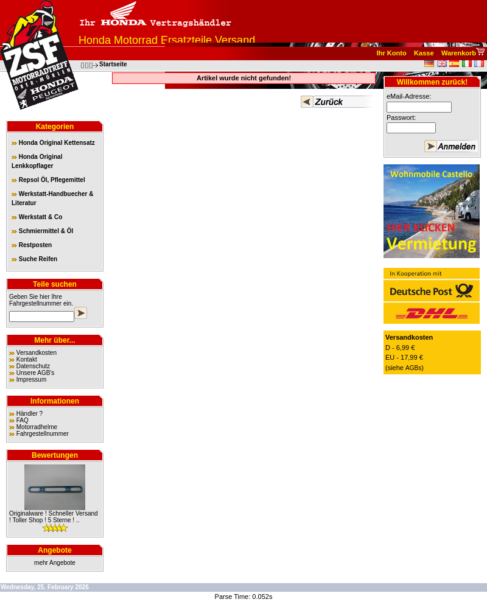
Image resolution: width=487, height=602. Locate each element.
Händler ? (29, 413)
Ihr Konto (392, 53)
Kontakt (26, 359)
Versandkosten (36, 352)
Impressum (31, 379)
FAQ (22, 420)
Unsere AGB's (35, 372)
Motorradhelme (36, 427)
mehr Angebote (54, 562)
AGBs (413, 368)
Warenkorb (458, 53)
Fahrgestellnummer (35, 303)
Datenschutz (33, 366)
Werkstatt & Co (37, 217)
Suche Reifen (34, 259)
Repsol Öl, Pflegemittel (48, 180)
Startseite (113, 64)
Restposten (32, 245)
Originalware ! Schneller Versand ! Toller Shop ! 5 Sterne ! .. (53, 516)
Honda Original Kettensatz (53, 142)
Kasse (423, 53)
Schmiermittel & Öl (42, 231)
